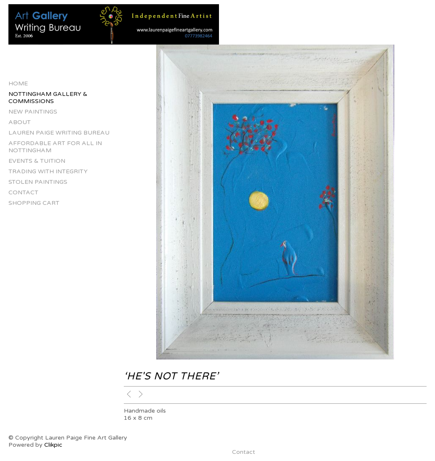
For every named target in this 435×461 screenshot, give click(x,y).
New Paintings (32, 111)
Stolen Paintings (37, 181)
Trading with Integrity (48, 171)
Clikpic (53, 444)
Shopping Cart (33, 203)
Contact (23, 192)
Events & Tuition (36, 160)
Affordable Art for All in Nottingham (55, 147)
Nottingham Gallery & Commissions (47, 97)
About (19, 122)
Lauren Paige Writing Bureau (58, 132)
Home (18, 83)
